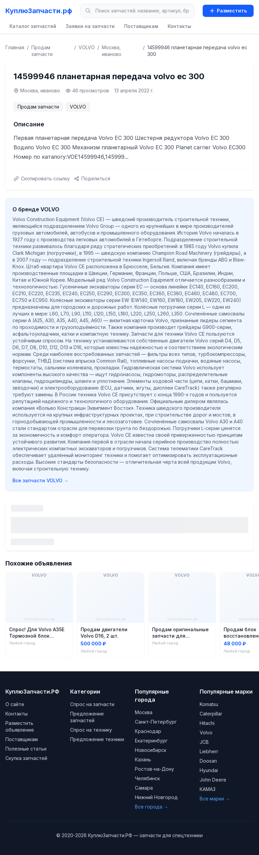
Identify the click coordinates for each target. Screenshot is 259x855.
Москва (143, 712)
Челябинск (147, 778)
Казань (143, 759)
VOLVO (87, 47)
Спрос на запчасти (92, 704)
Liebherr (209, 751)
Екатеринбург (151, 740)
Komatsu (209, 704)
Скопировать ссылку (41, 178)
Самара (144, 788)
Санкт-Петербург (156, 722)
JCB (204, 742)
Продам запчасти (42, 50)
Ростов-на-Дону (154, 769)
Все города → (151, 807)
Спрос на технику (91, 730)
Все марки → (215, 798)
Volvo (206, 732)
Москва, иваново (111, 50)
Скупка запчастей (26, 758)
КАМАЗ (207, 789)
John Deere (213, 780)
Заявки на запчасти (90, 26)
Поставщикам (141, 26)
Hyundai (209, 770)
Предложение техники (97, 739)
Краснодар (148, 731)
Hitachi (207, 723)
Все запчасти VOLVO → (40, 480)
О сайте (14, 704)
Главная (14, 47)
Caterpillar (211, 713)
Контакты (179, 26)
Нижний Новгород (156, 797)
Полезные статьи (26, 749)
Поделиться (92, 178)
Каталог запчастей (32, 26)
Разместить (228, 10)
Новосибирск (150, 750)
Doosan (208, 761)
